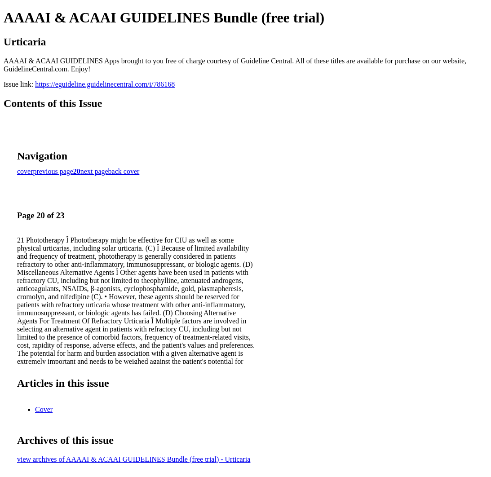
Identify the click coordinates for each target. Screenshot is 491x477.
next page (94, 171)
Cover (44, 409)
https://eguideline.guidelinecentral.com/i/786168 (105, 84)
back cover (124, 171)
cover (25, 171)
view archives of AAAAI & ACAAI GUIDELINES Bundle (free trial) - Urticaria (133, 459)
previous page (53, 171)
